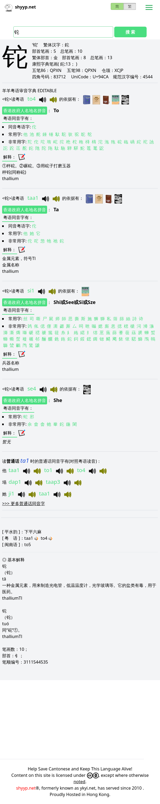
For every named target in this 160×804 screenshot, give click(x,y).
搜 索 (130, 32)
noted (79, 782)
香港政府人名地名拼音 (24, 110)
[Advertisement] (80, 719)
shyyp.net (26, 788)
